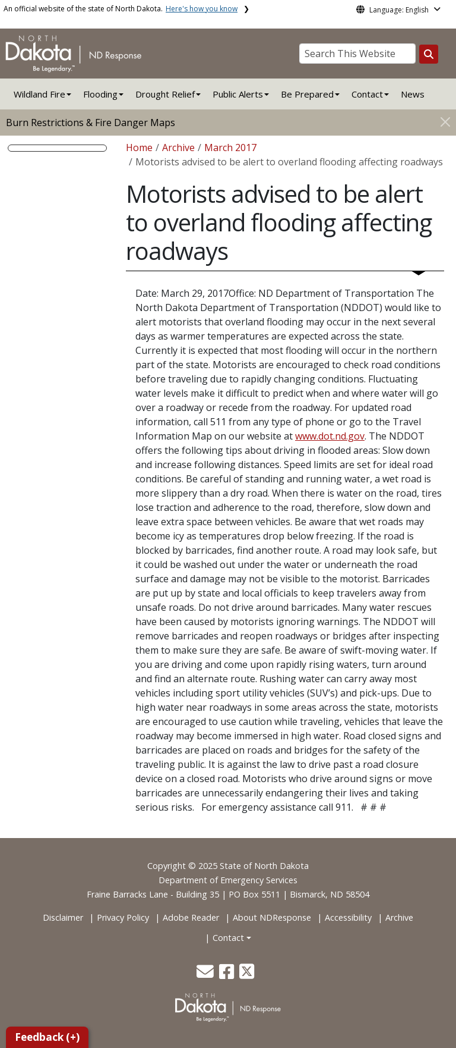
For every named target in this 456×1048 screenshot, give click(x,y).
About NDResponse (272, 917)
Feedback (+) (47, 1037)
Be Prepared (307, 94)
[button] (206, 974)
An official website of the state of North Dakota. (121, 9)
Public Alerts (238, 94)
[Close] (445, 121)
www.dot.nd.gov (330, 436)
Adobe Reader (191, 917)
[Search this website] (428, 54)
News (413, 94)
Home (139, 147)
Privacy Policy (123, 917)
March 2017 (230, 147)
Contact (228, 937)
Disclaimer (63, 917)
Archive (178, 147)
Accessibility (348, 917)
